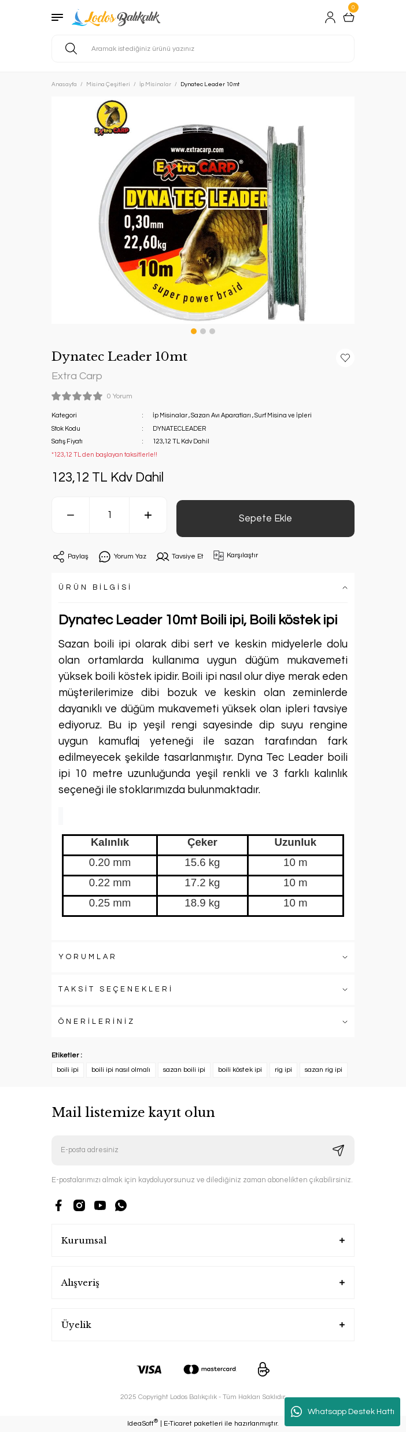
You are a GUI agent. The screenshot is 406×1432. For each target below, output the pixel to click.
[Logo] (117, 17)
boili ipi (68, 1070)
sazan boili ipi (184, 1070)
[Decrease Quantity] (70, 515)
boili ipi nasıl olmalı (120, 1070)
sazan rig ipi (323, 1070)
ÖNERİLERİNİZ (96, 1022)
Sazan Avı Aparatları (221, 415)
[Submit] (338, 1150)
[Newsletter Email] (203, 1150)
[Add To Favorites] (345, 358)
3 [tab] (212, 331)
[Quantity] (109, 515)
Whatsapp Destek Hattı (342, 1411)
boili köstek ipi (240, 1070)
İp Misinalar (170, 415)
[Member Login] (330, 17)
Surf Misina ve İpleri (283, 415)
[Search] (203, 48)
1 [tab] (194, 331)
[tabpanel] (203, 210)
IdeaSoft (142, 1423)
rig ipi (283, 1070)
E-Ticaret (178, 1423)
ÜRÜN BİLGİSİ (95, 587)
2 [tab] (203, 331)
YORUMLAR (87, 957)
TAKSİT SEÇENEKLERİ (116, 989)
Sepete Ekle (265, 518)
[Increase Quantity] (148, 515)
